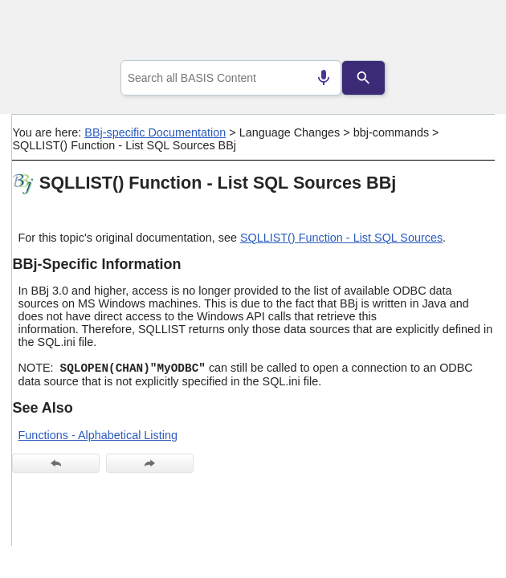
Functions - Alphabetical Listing (98, 435)
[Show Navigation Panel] (462, 33)
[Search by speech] (323, 78)
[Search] (363, 78)
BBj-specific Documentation (155, 132)
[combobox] (231, 78)
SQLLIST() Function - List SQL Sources (341, 237)
